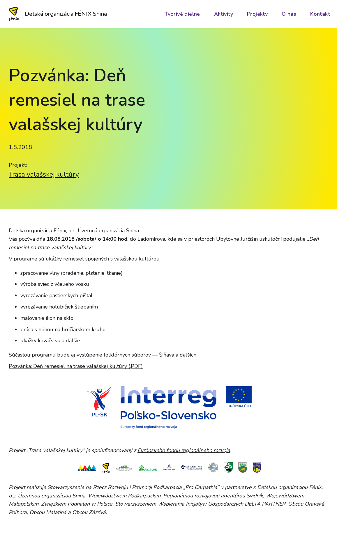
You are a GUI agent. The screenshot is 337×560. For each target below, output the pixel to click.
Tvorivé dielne (182, 13)
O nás (289, 13)
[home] (58, 14)
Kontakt (320, 13)
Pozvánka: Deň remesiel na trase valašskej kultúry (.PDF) (76, 366)
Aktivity (223, 13)
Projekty (257, 13)
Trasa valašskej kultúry (44, 174)
